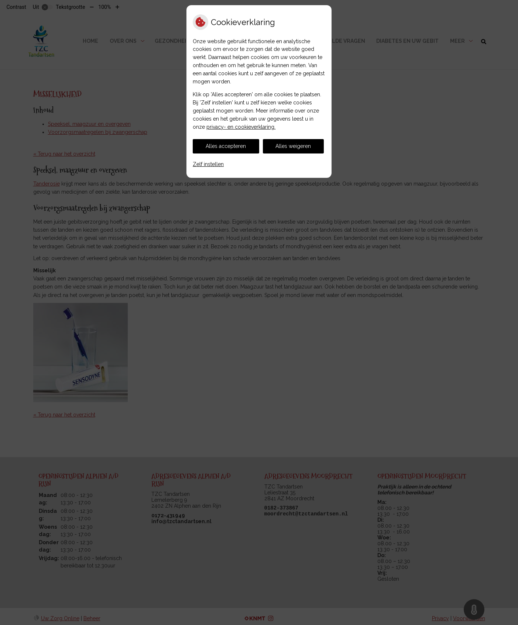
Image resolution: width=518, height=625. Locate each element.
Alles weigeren (293, 146)
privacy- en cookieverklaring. (240, 127)
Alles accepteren (226, 146)
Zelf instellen (208, 164)
